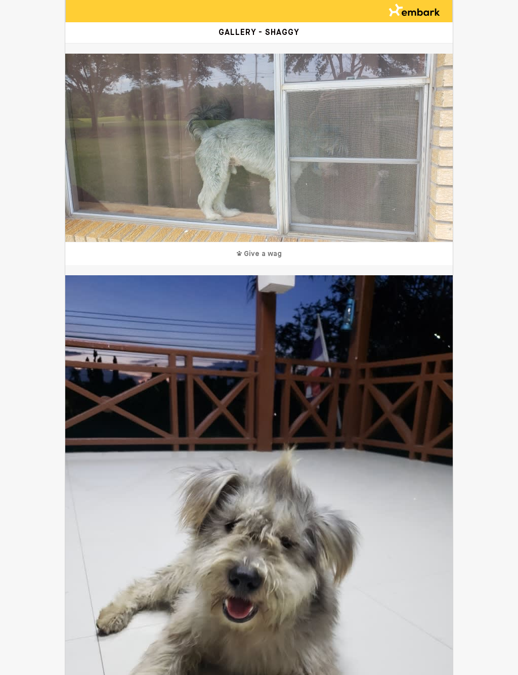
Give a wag (259, 254)
